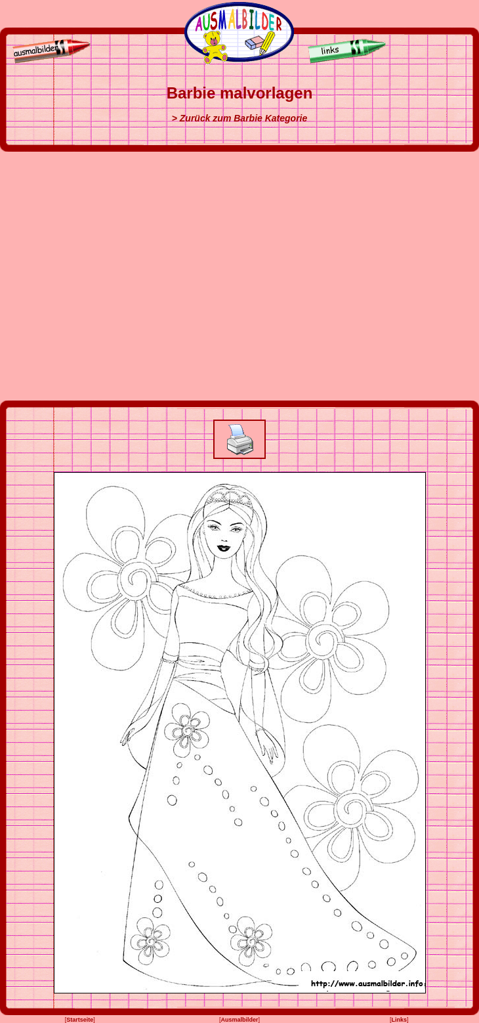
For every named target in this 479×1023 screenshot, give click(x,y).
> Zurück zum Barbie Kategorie (240, 118)
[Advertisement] (123, 276)
